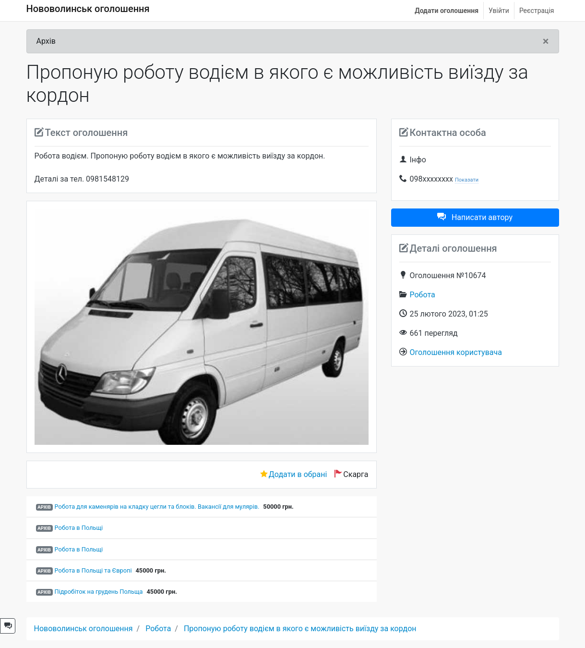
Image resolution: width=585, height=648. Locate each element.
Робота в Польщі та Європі (93, 570)
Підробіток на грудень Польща (99, 591)
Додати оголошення (446, 10)
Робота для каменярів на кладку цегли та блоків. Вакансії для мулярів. (157, 506)
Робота (422, 294)
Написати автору (475, 217)
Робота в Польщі (79, 527)
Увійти (499, 10)
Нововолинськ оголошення (88, 8)
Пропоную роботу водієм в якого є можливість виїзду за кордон (300, 628)
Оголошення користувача (456, 352)
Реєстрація (536, 10)
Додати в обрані (298, 474)
